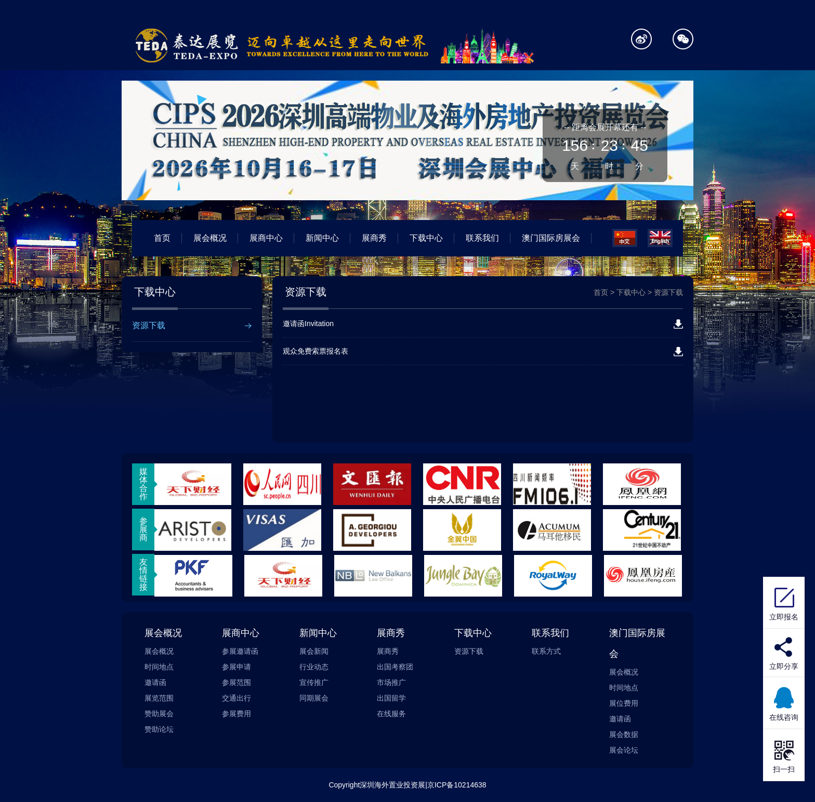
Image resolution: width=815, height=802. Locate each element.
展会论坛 (623, 750)
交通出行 (236, 698)
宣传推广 (313, 682)
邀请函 (155, 682)
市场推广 (391, 682)
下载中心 (426, 238)
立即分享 (783, 666)
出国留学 (391, 698)
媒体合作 (143, 484)
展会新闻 (313, 651)
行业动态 (313, 667)
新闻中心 (322, 238)
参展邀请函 (240, 651)
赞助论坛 (159, 729)
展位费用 (623, 703)
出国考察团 (395, 667)
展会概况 (210, 238)
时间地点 (159, 667)
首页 (162, 238)
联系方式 (546, 651)
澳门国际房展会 (551, 238)
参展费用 (236, 713)
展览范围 (159, 698)
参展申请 (236, 667)
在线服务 (391, 713)
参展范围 (236, 682)
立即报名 (784, 603)
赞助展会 (159, 713)
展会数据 (623, 734)
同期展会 (313, 698)
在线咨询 (784, 703)
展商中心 (266, 238)
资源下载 (148, 325)
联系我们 (482, 238)
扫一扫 (784, 755)
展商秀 (374, 238)
